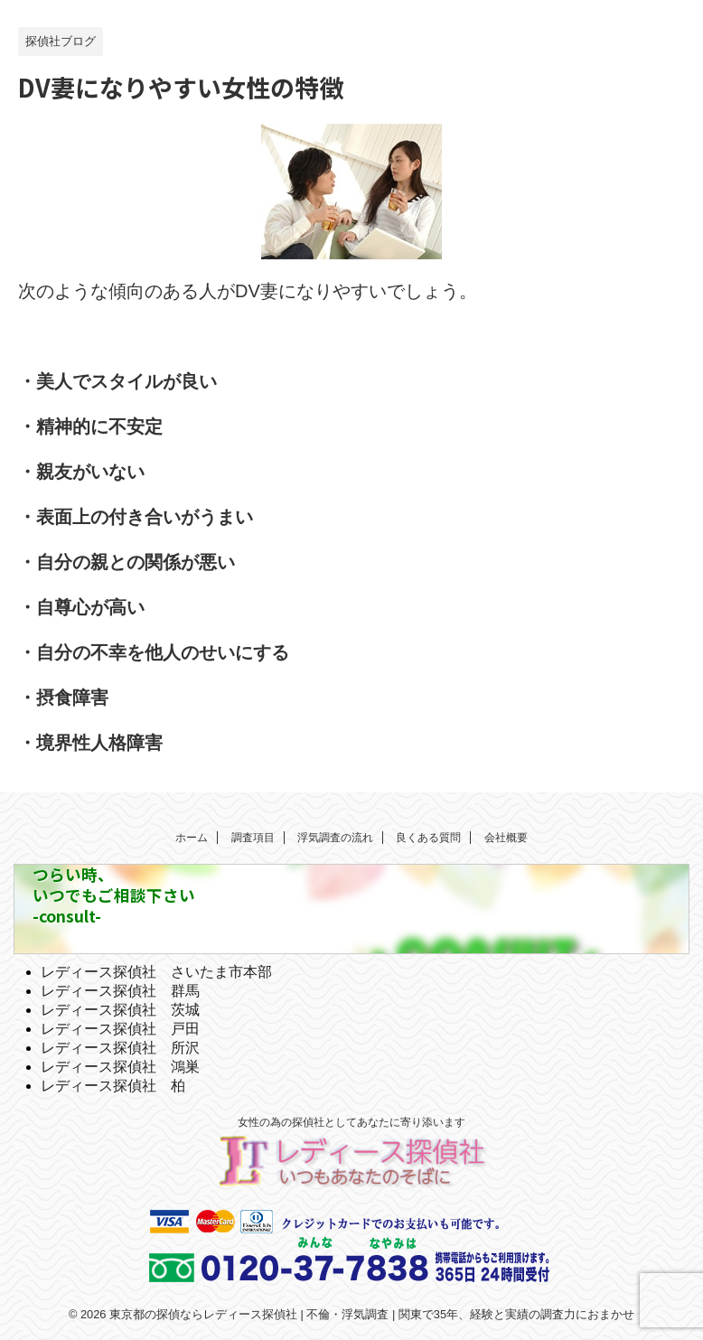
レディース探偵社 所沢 (120, 1047)
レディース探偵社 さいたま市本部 (156, 971)
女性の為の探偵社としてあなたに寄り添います (351, 1122)
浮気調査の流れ (335, 837)
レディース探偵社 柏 (113, 1085)
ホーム (191, 837)
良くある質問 (428, 837)
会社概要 (506, 837)
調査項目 (253, 837)
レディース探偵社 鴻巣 (120, 1066)
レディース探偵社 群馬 (120, 990)
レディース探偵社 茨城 (120, 1009)
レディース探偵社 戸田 (120, 1028)
